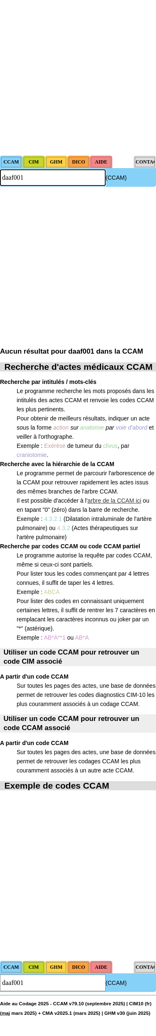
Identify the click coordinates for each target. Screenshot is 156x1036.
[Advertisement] (78, 78)
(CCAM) (116, 177)
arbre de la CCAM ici (114, 500)
